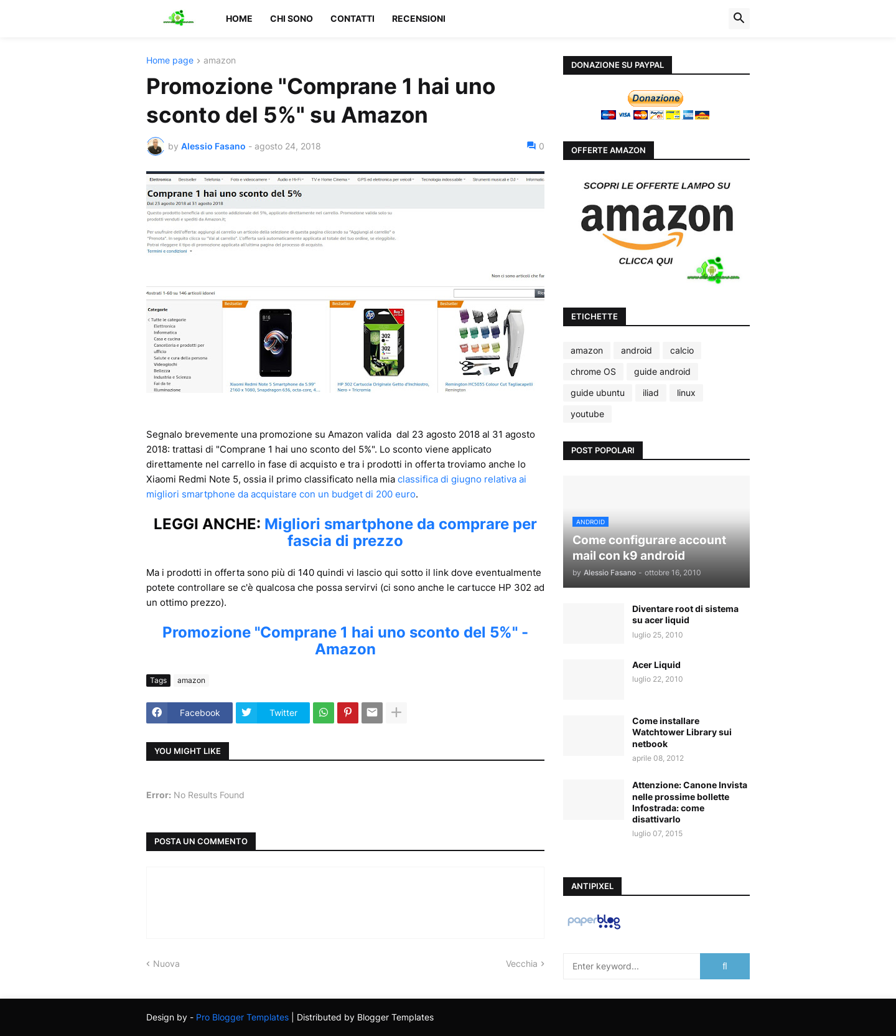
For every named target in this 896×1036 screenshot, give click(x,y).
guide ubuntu (598, 392)
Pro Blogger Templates (242, 1017)
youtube (587, 413)
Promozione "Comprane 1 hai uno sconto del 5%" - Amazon (345, 640)
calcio (682, 350)
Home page (170, 60)
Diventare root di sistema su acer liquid (685, 614)
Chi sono (291, 18)
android (636, 350)
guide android (662, 371)
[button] (739, 18)
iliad (651, 392)
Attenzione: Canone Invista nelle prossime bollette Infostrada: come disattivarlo (689, 801)
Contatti (352, 18)
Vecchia (522, 963)
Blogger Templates (395, 1017)
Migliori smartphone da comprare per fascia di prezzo (400, 532)
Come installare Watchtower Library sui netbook (682, 731)
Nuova (166, 963)
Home (239, 18)
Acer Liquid (656, 664)
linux (686, 392)
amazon (219, 60)
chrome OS (593, 371)
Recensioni (419, 18)
